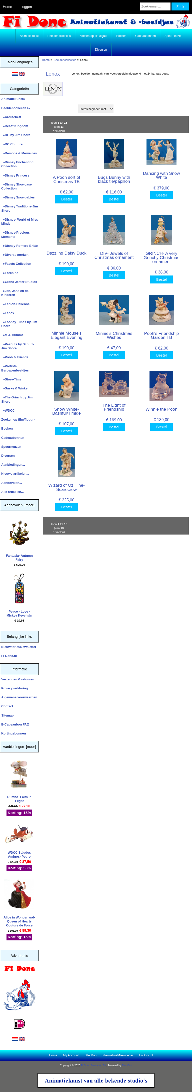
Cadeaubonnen (145, 36)
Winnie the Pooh (162, 409)
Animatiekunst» (13, 99)
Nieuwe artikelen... (15, 473)
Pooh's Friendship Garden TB (161, 335)
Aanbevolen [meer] (19, 505)
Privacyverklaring (14, 688)
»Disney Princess (15, 175)
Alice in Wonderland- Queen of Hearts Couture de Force (19, 903)
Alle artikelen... (12, 492)
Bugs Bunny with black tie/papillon (114, 179)
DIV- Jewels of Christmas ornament (114, 255)
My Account (71, 1055)
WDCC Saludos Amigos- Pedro (19, 841)
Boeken (121, 36)
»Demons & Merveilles (19, 153)
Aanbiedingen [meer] (19, 747)
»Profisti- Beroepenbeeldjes (15, 368)
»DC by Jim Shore (15, 135)
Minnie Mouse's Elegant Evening (66, 335)
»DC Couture (11, 144)
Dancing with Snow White (161, 175)
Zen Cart (127, 1065)
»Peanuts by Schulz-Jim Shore (17, 346)
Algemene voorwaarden (19, 697)
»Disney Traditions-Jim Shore (19, 208)
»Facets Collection (16, 264)
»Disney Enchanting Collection (17, 164)
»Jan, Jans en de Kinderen (14, 293)
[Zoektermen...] (155, 6)
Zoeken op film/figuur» (18, 419)
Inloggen (25, 7)
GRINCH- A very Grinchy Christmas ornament (161, 257)
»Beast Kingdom (14, 126)
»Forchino (9, 273)
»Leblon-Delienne (15, 304)
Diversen (101, 49)
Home (7, 7)
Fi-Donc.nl (9, 656)
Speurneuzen (173, 36)
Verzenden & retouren (17, 679)
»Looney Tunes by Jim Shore (19, 324)
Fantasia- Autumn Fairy (19, 539)
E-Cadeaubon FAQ (15, 724)
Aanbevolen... (11, 483)
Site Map (90, 1055)
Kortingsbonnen (13, 733)
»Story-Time (11, 379)
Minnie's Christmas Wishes (114, 335)
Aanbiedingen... (13, 464)
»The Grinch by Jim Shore (16, 399)
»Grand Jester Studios (19, 282)
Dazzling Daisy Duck (66, 253)
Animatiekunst (29, 36)
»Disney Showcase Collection (16, 186)
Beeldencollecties (65, 59)
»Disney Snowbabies (18, 197)
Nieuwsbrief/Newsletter (18, 647)
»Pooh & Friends (14, 357)
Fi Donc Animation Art (93, 1065)
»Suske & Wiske (14, 388)
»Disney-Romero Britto (19, 246)
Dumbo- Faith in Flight (19, 781)
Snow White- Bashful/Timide (66, 411)
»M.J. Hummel (12, 335)
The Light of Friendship (114, 407)
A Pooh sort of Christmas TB (66, 179)
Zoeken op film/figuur (94, 36)
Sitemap (7, 715)
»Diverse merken (14, 255)
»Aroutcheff (11, 117)
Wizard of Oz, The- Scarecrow (66, 487)
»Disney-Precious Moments (15, 234)
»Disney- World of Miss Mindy (19, 221)
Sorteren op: (54, 107)
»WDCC (8, 410)
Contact (7, 706)
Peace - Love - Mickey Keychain (19, 595)
